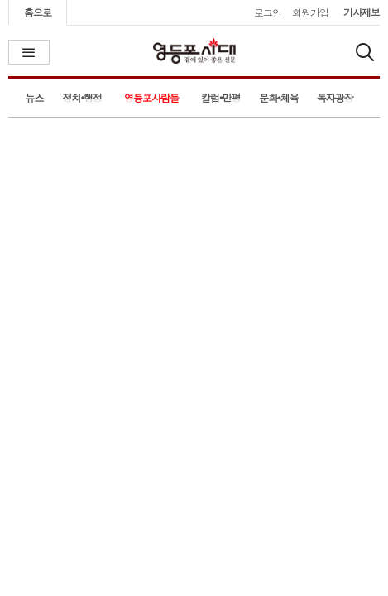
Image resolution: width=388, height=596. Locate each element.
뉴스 (34, 97)
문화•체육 (279, 97)
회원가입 (310, 12)
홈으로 (37, 12)
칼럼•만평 (221, 97)
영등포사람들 (151, 97)
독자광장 (335, 97)
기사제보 (361, 12)
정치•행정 (83, 97)
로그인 (267, 12)
